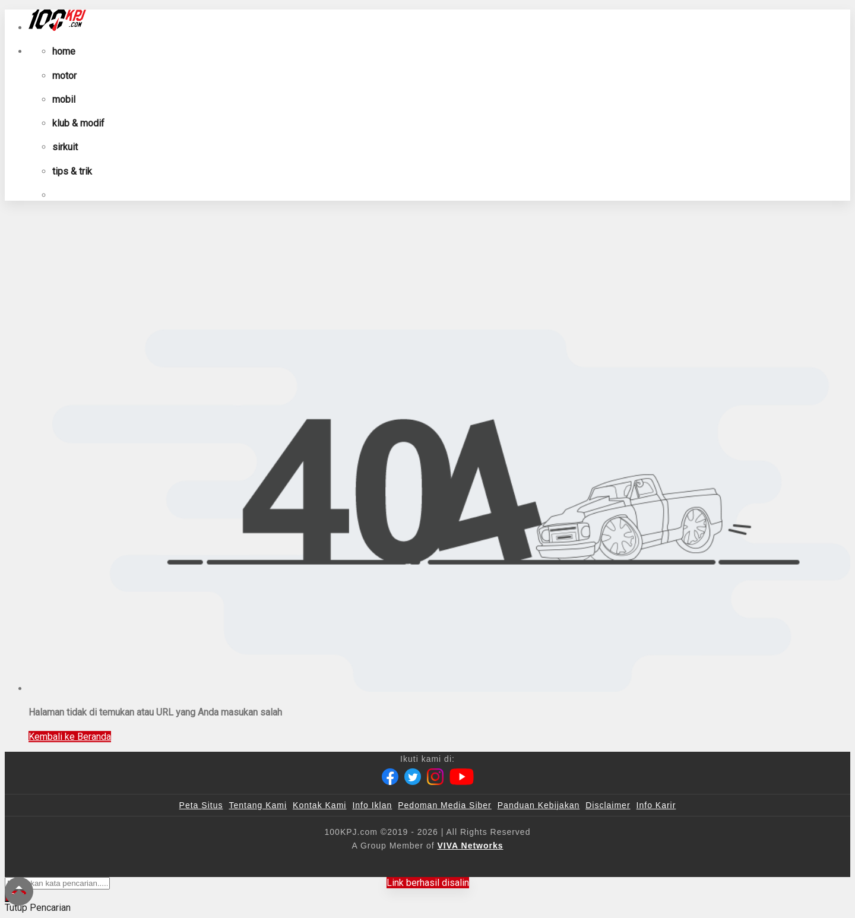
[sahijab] (302, 865)
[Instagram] (435, 776)
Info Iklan (372, 805)
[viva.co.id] (197, 865)
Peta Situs (201, 805)
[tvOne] (451, 865)
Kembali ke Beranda (69, 736)
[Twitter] (412, 776)
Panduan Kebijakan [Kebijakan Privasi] (539, 805)
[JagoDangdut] (662, 865)
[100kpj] (254, 865)
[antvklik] (542, 865)
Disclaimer (607, 805)
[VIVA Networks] (471, 845)
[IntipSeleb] (600, 865)
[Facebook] (390, 776)
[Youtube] (461, 776)
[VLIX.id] (357, 865)
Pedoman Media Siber (445, 805)
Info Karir (656, 805)
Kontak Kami (319, 805)
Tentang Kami (258, 805)
